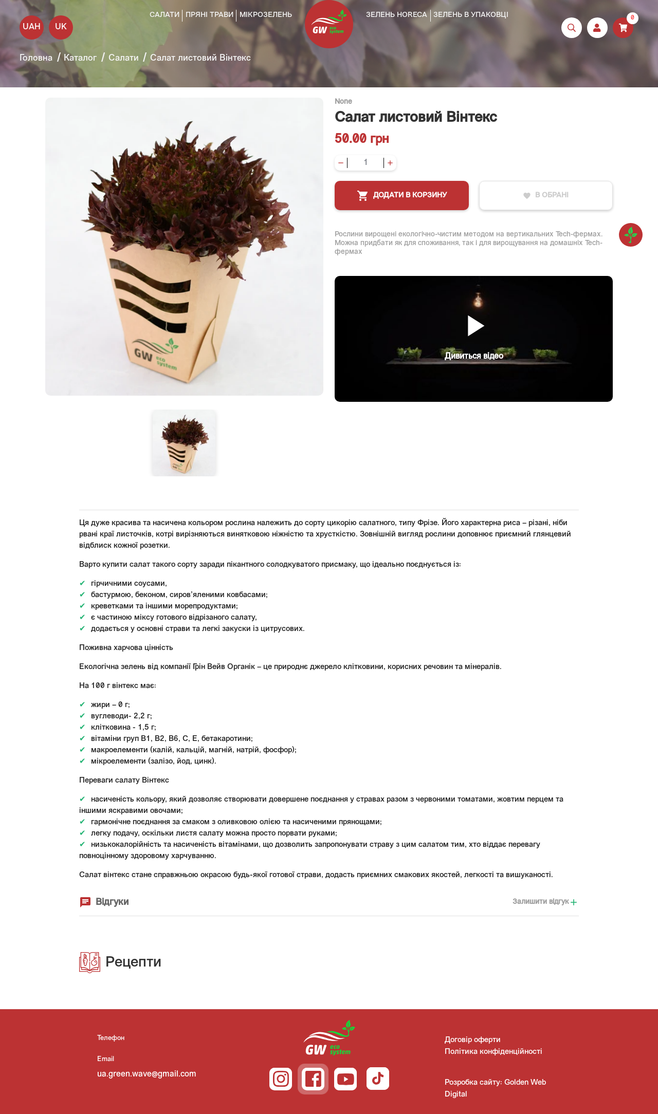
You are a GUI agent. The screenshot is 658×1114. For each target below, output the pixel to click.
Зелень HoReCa (396, 15)
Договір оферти (473, 1040)
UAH (32, 27)
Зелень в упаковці (470, 15)
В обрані (546, 196)
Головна (36, 58)
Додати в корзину (402, 196)
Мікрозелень (266, 15)
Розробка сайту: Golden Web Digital (495, 1089)
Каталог (80, 58)
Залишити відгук (546, 902)
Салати (164, 15)
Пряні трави (209, 15)
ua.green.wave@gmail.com (146, 1074)
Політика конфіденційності (493, 1052)
